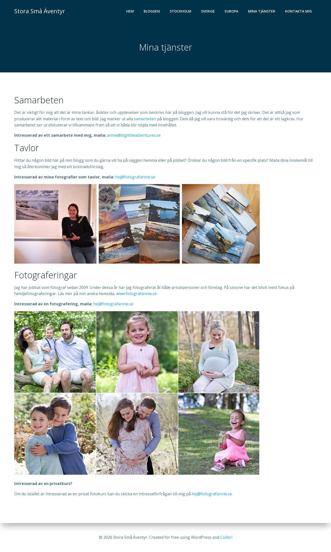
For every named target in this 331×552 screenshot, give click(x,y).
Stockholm (180, 11)
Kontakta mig (298, 11)
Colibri (226, 537)
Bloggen (152, 11)
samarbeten (145, 118)
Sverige (208, 11)
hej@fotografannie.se (135, 177)
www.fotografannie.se (136, 293)
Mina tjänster (261, 11)
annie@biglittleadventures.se (134, 135)
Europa (231, 11)
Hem (130, 11)
